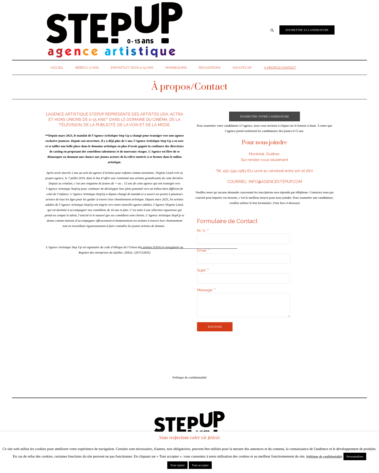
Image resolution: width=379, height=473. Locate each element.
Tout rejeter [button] (177, 465)
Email (201, 250)
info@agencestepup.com (275, 181)
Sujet (201, 270)
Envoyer (215, 326)
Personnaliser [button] (354, 456)
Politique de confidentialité (190, 377)
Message (204, 290)
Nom (201, 230)
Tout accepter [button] (200, 465)
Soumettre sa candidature (306, 30)
